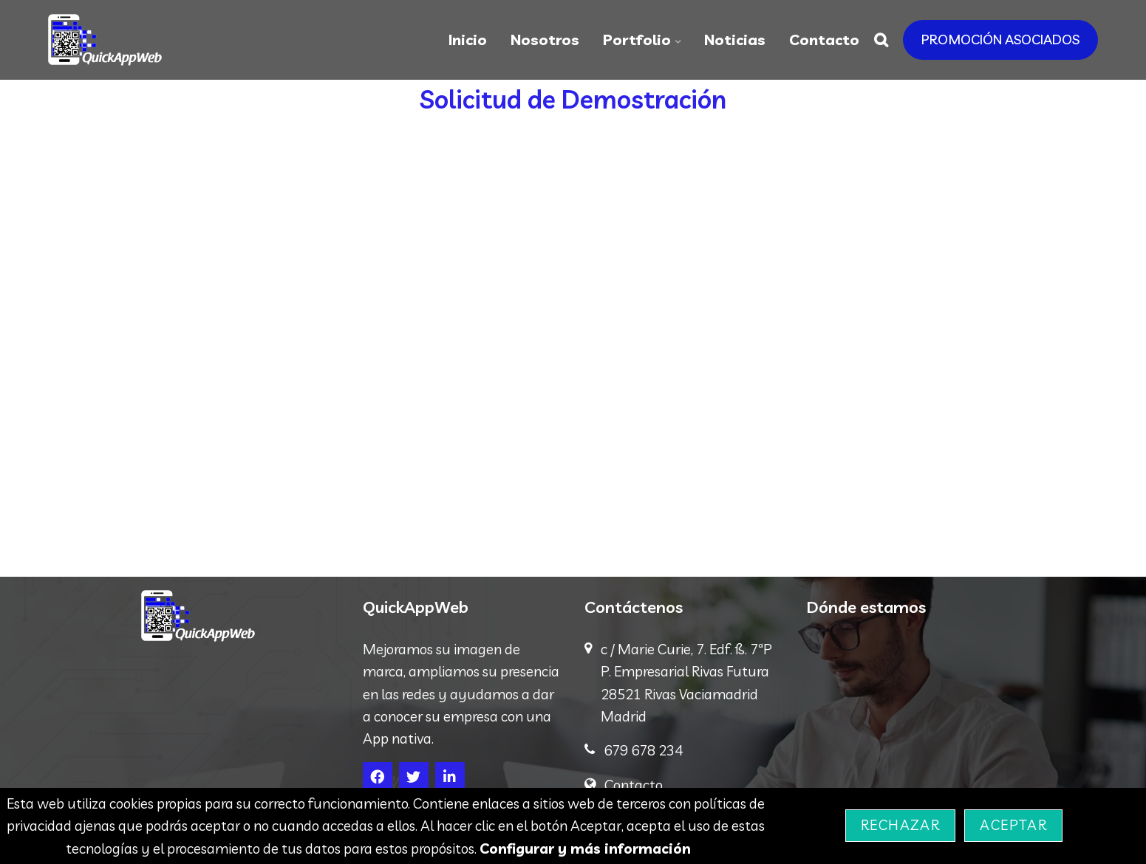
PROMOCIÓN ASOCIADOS (1000, 39)
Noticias (734, 39)
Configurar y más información (585, 848)
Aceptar (1013, 825)
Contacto (824, 39)
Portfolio (637, 39)
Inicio (467, 39)
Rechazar (900, 825)
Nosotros (545, 39)
